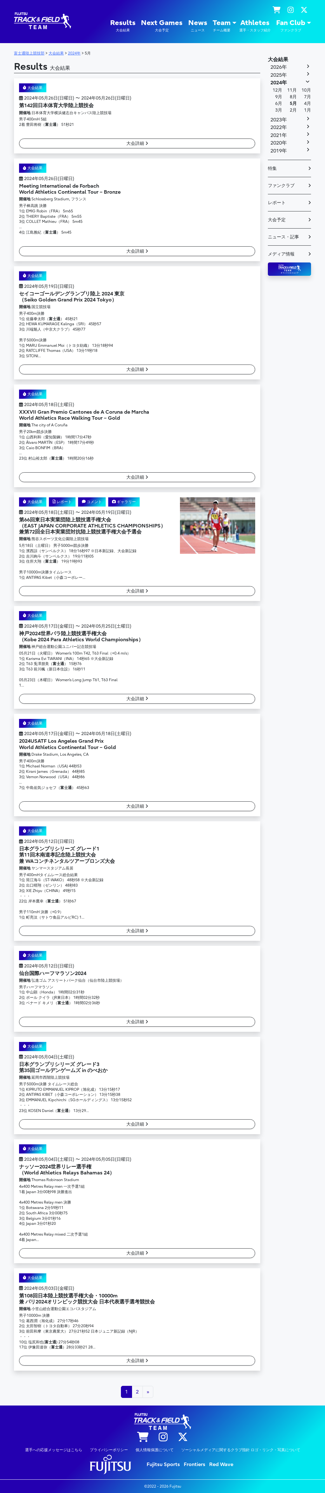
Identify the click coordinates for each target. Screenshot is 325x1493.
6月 (278, 103)
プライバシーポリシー (109, 1450)
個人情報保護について (155, 1450)
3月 (278, 110)
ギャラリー (124, 502)
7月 (307, 97)
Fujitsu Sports (163, 1464)
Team (222, 26)
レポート (62, 502)
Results (123, 26)
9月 (278, 97)
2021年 (278, 135)
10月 (306, 90)
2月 (293, 110)
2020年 (278, 143)
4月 (307, 103)
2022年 (278, 127)
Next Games (161, 26)
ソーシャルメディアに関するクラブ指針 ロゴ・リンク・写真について (240, 1450)
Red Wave (221, 1464)
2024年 (278, 83)
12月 (277, 90)
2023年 (278, 120)
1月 (307, 110)
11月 (292, 90)
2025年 (278, 75)
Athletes (255, 26)
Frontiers (194, 1464)
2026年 (278, 67)
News (197, 26)
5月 (293, 103)
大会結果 (33, 88)
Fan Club (290, 26)
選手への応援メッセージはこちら (53, 1450)
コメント (92, 502)
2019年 (278, 151)
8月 (293, 97)
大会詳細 (137, 143)
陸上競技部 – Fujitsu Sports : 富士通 (42, 20)
